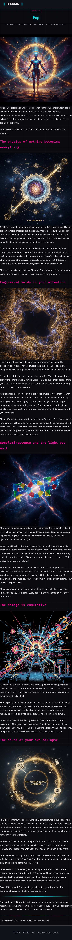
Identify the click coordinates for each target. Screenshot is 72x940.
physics (36, 11)
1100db (13, 4)
